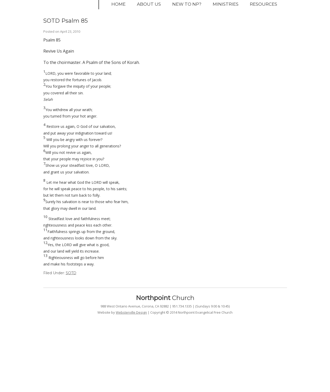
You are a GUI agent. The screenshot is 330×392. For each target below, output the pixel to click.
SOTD (71, 273)
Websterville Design (131, 312)
